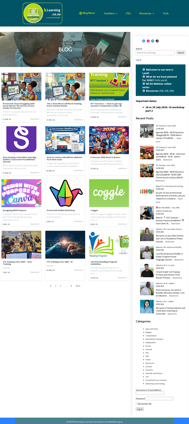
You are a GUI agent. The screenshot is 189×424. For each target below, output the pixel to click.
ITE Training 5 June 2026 (165, 163)
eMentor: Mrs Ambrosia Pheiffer (169, 245)
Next (78, 285)
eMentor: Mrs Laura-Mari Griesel (169, 227)
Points (148, 358)
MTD (147, 354)
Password (140, 396)
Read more (167, 158)
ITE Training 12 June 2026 (166, 145)
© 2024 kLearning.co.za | (78, 419)
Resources (150, 361)
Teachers (149, 368)
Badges (149, 330)
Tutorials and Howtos (154, 371)
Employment (151, 340)
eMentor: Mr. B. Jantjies (165, 281)
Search (139, 47)
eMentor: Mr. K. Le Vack (165, 263)
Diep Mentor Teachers (154, 337)
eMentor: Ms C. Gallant (165, 299)
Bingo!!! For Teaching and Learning (169, 184)
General (149, 347)
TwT (147, 375)
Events (148, 344)
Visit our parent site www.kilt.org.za (105, 419)
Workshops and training (155, 382)
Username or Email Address (148, 388)
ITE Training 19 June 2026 (166, 124)
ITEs (147, 351)
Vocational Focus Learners (156, 378)
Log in (138, 58)
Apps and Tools (152, 327)
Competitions (151, 334)
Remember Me (144, 402)
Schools (149, 364)
